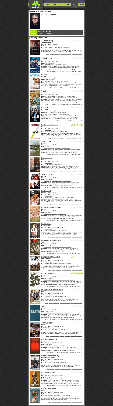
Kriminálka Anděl (47, 107)
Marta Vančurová (48, 395)
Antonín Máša (48, 360)
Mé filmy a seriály (34, 32)
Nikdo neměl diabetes (49, 125)
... (74, 69)
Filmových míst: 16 (55, 154)
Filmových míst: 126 (54, 319)
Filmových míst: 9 (56, 270)
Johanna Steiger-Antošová (58, 96)
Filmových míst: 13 (56, 171)
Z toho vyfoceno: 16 (66, 253)
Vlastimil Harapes (57, 395)
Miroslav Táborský (69, 197)
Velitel (43, 306)
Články (68, 4)
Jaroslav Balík (48, 344)
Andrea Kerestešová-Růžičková (59, 97)
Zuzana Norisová (55, 81)
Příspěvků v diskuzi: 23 (76, 319)
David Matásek (63, 81)
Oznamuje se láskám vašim (51, 240)
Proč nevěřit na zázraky (50, 356)
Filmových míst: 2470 (53, 120)
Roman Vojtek (47, 97)
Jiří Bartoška (63, 230)
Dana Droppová (58, 47)
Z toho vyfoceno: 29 (65, 352)
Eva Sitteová (64, 346)
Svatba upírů (46, 191)
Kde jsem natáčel (48, 32)
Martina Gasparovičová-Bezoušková (60, 280)
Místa (54, 4)
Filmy (47, 4)
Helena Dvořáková (63, 114)
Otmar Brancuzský (55, 164)
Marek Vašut (47, 230)
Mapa (61, 4)
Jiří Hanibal (47, 377)
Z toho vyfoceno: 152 (65, 303)
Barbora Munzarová (49, 148)
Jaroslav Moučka (61, 379)
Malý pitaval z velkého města (52, 290)
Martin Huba (47, 280)
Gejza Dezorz (62, 112)
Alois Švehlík (47, 379)
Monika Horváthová (54, 64)
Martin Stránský (55, 131)
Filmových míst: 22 (54, 220)
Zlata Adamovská (55, 230)
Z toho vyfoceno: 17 (66, 385)
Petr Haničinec (48, 346)
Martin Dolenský (70, 96)
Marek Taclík (55, 114)
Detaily (47, 54)
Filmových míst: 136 (55, 54)
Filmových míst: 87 (55, 204)
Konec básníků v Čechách (51, 207)
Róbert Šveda (48, 112)
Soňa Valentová (57, 263)
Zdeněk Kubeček (49, 311)
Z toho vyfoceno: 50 (66, 204)
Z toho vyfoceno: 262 (65, 187)
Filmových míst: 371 (54, 187)
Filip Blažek (47, 81)
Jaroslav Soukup (49, 196)
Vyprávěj (44, 91)
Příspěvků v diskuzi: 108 (76, 120)
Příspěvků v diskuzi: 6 (77, 286)
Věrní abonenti (46, 158)
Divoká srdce (46, 224)
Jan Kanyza (72, 280)
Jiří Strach (47, 146)
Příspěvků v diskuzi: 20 (76, 187)
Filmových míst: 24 (55, 385)
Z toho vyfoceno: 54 (66, 54)
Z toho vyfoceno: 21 (65, 220)
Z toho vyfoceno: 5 (66, 270)
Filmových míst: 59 (54, 336)
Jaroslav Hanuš (48, 179)
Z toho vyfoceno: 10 (66, 154)
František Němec (64, 131)
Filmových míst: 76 (55, 71)
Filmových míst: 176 (54, 303)
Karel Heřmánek (48, 263)
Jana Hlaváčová (66, 148)
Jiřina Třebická (62, 362)
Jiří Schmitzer (58, 148)
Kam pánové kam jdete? (50, 257)
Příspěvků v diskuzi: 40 (76, 303)
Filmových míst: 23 (55, 87)
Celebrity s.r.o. (46, 58)
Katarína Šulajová (49, 79)
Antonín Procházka (66, 247)
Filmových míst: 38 (55, 369)
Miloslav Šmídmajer (50, 63)
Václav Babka (55, 362)
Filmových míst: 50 (55, 138)
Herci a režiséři (74, 5)
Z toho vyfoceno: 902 (64, 120)
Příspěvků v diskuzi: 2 (77, 54)
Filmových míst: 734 (54, 104)
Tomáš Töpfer (47, 181)
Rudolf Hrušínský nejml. (58, 197)
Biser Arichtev (48, 45)
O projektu (81, 4)
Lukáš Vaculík (47, 247)
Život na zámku (47, 174)
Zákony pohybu (47, 323)
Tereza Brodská (62, 214)
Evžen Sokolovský (49, 328)
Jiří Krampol (47, 296)
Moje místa (41, 32)
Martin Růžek (62, 329)
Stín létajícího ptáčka (49, 339)
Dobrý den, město (48, 372)
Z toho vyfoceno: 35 (66, 138)
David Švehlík (47, 114)
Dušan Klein (48, 212)
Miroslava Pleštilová (66, 263)
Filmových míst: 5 (56, 237)
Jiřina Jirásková (67, 181)
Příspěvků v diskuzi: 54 (76, 104)
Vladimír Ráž (55, 329)
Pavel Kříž (47, 214)
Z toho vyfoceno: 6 (66, 402)
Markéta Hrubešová (57, 247)
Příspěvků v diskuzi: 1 (77, 204)
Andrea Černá (64, 164)
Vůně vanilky (46, 141)
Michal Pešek (54, 296)
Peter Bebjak (55, 112)
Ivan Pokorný (48, 130)
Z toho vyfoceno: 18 (66, 286)
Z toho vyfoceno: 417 (65, 104)
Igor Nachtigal (47, 362)
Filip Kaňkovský (63, 64)
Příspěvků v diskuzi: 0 (77, 87)
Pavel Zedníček (62, 296)
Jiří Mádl (46, 64)
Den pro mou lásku (48, 389)
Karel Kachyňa (48, 245)
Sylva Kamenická (67, 395)
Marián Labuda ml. (49, 47)
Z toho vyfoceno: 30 (66, 369)
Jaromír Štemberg (58, 313)
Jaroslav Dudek (48, 295)
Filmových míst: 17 (55, 253)
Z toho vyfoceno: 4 (66, 237)
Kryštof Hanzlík (48, 163)
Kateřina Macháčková (57, 181)
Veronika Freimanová (73, 97)
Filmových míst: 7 (56, 402)
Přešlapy (44, 74)
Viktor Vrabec (47, 329)
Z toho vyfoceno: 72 (65, 319)
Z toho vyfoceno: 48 (66, 71)
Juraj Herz (47, 393)
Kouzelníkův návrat (48, 273)
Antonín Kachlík (49, 278)
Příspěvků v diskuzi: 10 (76, 352)
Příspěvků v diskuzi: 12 (76, 220)
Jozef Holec (67, 313)
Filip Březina (66, 47)
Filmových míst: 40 (54, 352)
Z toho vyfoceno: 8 (66, 171)
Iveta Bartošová (48, 197)
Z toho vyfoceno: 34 (65, 336)
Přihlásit (81, 1)
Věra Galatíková (56, 346)
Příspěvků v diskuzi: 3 (77, 171)
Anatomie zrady (47, 41)
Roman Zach (47, 131)
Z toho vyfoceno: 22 (66, 87)
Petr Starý (53, 379)
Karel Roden (47, 164)
